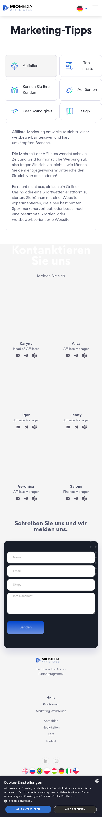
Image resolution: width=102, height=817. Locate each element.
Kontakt (51, 741)
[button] (82, 7)
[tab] (31, 66)
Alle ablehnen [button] (75, 809)
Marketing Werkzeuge (51, 711)
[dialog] (51, 796)
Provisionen (51, 704)
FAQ (51, 734)
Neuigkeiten (51, 727)
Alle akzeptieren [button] (28, 809)
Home (51, 697)
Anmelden (51, 721)
